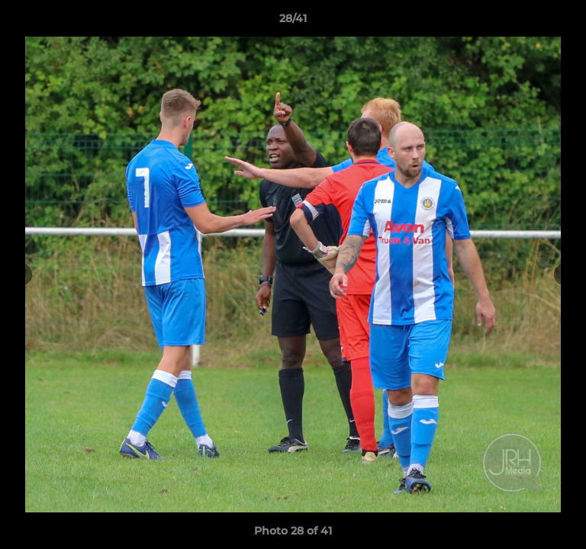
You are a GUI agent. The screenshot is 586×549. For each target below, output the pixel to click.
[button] (568, 22)
